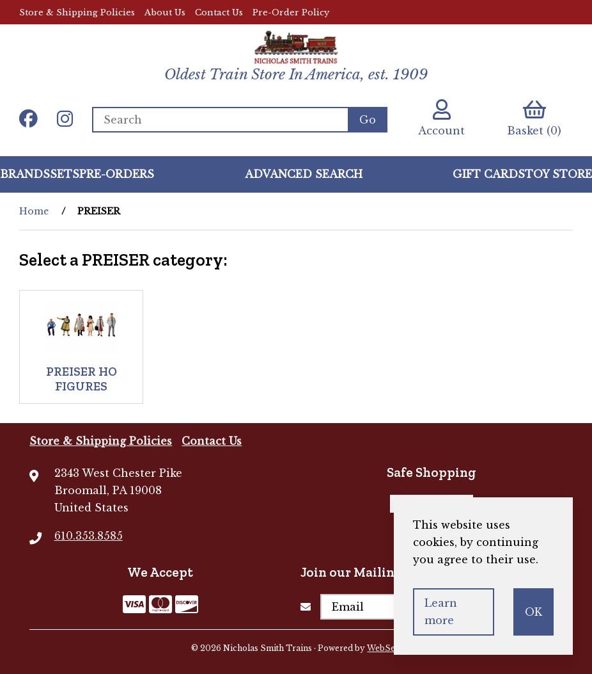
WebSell (383, 648)
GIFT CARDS (489, 174)
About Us (164, 12)
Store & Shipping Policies (77, 12)
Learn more (441, 612)
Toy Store (558, 174)
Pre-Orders (116, 174)
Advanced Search (303, 174)
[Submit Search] (367, 119)
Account (441, 118)
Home (34, 211)
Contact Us (219, 12)
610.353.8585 (88, 535)
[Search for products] (220, 119)
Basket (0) (534, 118)
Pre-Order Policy (291, 12)
